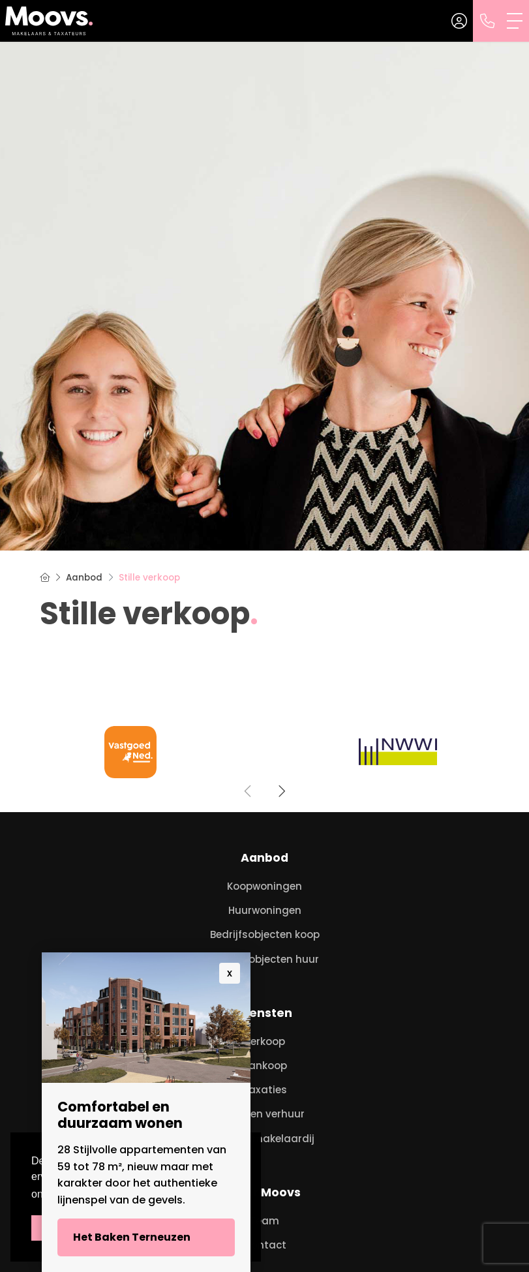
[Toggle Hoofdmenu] (515, 21)
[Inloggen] (459, 21)
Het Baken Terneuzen (131, 1237)
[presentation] (248, 791)
